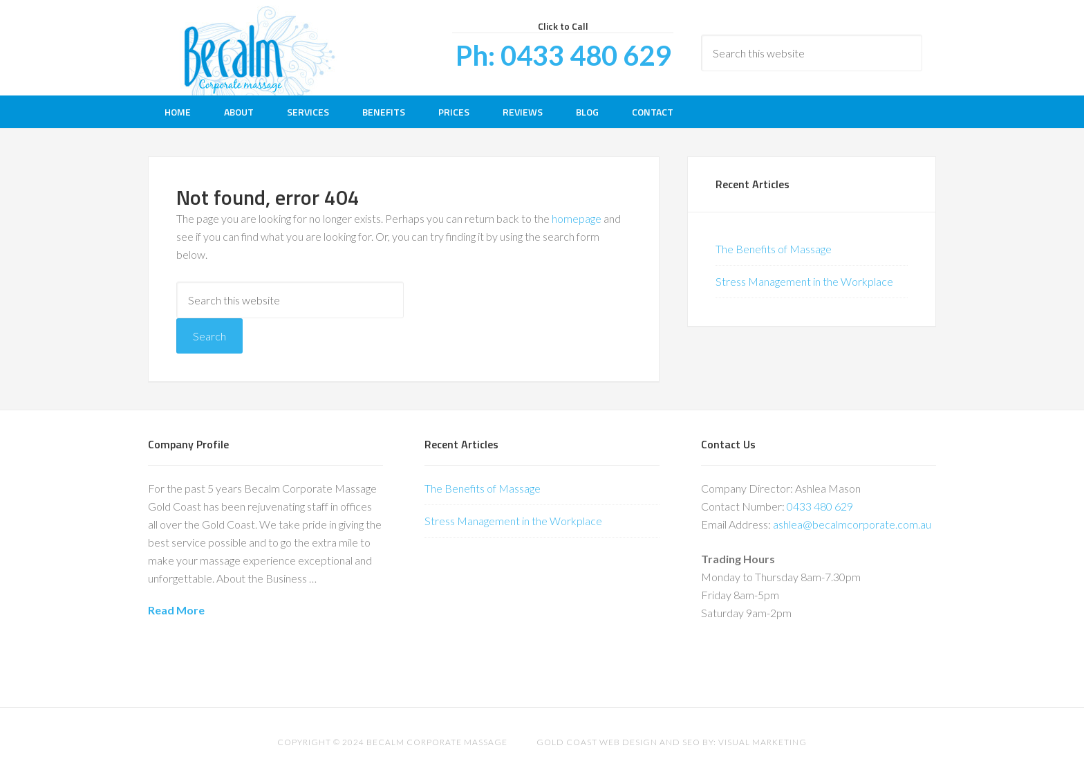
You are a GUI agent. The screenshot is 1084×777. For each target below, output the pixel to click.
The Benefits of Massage (774, 248)
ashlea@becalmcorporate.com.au (852, 524)
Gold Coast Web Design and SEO (618, 742)
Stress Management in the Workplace (804, 281)
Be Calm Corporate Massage (258, 47)
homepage (576, 218)
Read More (176, 609)
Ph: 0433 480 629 (563, 55)
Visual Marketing (762, 742)
